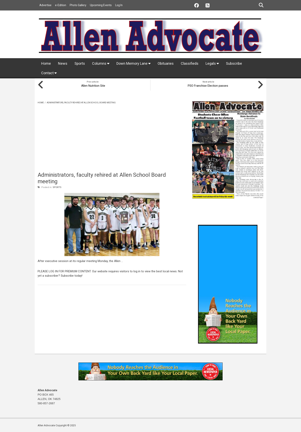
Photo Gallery (78, 5)
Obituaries (166, 63)
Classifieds (189, 63)
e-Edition (60, 5)
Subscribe (234, 63)
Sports (79, 63)
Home (46, 63)
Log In (119, 5)
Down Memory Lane (133, 63)
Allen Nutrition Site (93, 85)
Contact (49, 73)
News (62, 63)
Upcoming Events (101, 5)
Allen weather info (255, 214)
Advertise (45, 5)
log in (136, 271)
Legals (212, 63)
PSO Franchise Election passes (208, 85)
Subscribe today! (72, 275)
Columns (100, 63)
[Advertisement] (112, 142)
